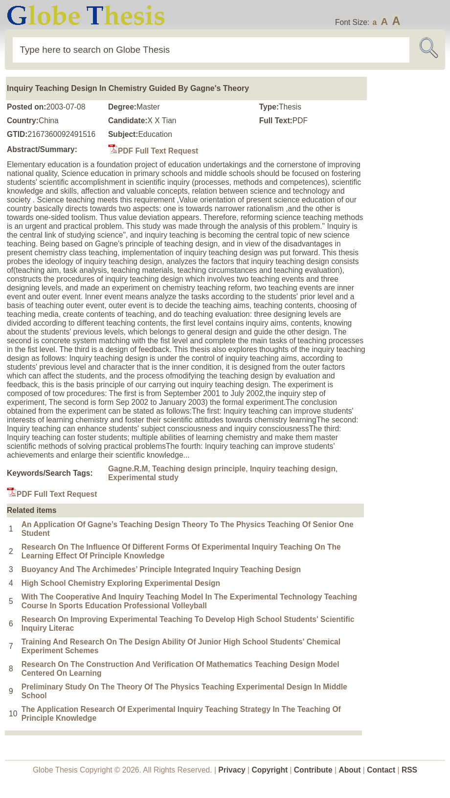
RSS (409, 770)
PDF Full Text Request (153, 151)
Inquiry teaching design (293, 469)
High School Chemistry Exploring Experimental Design (121, 583)
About (349, 770)
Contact (382, 770)
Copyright (270, 770)
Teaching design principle (199, 469)
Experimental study (143, 477)
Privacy (232, 770)
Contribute (313, 770)
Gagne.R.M (128, 469)
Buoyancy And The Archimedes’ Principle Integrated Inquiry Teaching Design (161, 569)
